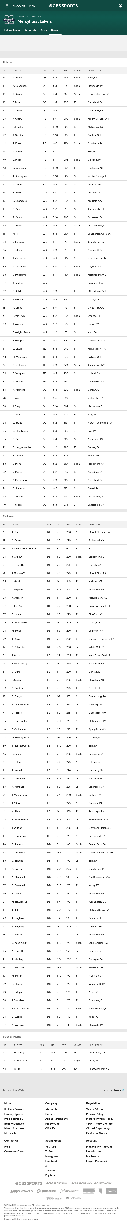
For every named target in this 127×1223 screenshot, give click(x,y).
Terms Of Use (94, 1109)
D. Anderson (18, 844)
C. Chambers (20, 201)
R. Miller (17, 151)
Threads (50, 1170)
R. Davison (18, 217)
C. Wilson (18, 496)
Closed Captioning (98, 1128)
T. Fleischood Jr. (20, 704)
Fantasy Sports (13, 1114)
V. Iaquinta (17, 589)
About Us (51, 1109)
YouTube (50, 1147)
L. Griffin (16, 581)
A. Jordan (17, 934)
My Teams (92, 1156)
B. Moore (17, 984)
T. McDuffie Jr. (19, 795)
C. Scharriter (18, 647)
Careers (50, 1114)
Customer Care (14, 1151)
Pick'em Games (14, 1109)
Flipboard (51, 1175)
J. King (15, 532)
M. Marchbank (20, 357)
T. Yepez (17, 505)
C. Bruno (17, 422)
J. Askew (17, 118)
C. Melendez (20, 365)
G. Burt (16, 671)
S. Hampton (19, 340)
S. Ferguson (19, 242)
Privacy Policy (94, 1114)
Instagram (51, 1156)
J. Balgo (17, 406)
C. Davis (17, 209)
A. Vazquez (19, 373)
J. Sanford (18, 283)
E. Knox (17, 143)
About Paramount (56, 1119)
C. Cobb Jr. (17, 688)
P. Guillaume (19, 729)
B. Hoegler (18, 455)
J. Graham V (18, 573)
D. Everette (18, 565)
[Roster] (55, 30)
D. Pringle (17, 992)
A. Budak (17, 77)
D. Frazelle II (18, 885)
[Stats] (43, 30)
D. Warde (17, 1016)
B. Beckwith (18, 852)
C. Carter (16, 540)
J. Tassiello (18, 299)
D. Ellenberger (21, 431)
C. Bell (16, 414)
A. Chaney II (18, 877)
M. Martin (17, 975)
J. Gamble (18, 135)
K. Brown (17, 869)
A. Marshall (18, 967)
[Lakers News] (12, 30)
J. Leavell (17, 770)
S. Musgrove (19, 275)
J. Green (16, 893)
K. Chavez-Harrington (24, 548)
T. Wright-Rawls (21, 332)
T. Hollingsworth (21, 745)
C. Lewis (17, 348)
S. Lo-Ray (17, 606)
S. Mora (17, 463)
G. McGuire (20, 1060)
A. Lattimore (19, 266)
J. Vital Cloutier (20, 1008)
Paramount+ (53, 1123)
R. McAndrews (20, 622)
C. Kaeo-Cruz (19, 943)
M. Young (19, 1052)
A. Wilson (18, 381)
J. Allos (16, 655)
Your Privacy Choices (99, 1123)
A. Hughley (18, 918)
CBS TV (50, 1128)
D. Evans (17, 225)
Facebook (51, 1161)
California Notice (96, 1133)
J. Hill (15, 910)
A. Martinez (18, 786)
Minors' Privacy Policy (99, 1119)
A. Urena (17, 110)
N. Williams (18, 1025)
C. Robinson (19, 168)
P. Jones (16, 754)
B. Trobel (17, 184)
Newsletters (93, 1151)
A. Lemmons (18, 778)
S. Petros (17, 472)
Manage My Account (99, 1147)
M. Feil (16, 233)
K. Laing (16, 762)
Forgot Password (96, 1161)
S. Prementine (20, 480)
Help (7, 1147)
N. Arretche (19, 390)
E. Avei (16, 398)
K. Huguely (18, 926)
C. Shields (18, 291)
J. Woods (18, 324)
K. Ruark (17, 94)
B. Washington (20, 819)
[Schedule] (30, 30)
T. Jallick (17, 250)
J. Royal (16, 639)
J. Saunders (18, 1000)
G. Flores (17, 713)
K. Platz (16, 811)
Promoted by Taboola (113, 1090)
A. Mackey (17, 959)
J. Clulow (17, 556)
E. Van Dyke (19, 316)
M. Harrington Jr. (21, 737)
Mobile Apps (12, 1133)
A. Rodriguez (20, 176)
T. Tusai (16, 102)
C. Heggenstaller (22, 447)
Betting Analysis (14, 1123)
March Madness (14, 1128)
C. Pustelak (19, 488)
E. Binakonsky (19, 663)
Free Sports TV (13, 1119)
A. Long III (17, 951)
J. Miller (16, 803)
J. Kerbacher (19, 258)
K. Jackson (17, 598)
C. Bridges (17, 860)
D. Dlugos (17, 696)
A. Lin (17, 1069)
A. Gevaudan (20, 86)
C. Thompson (19, 836)
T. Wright (17, 828)
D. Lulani (16, 614)
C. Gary (17, 439)
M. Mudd (16, 630)
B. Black (17, 192)
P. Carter (16, 680)
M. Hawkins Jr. (19, 901)
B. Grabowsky (19, 721)
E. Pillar (17, 160)
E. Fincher (18, 127)
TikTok (49, 1151)
